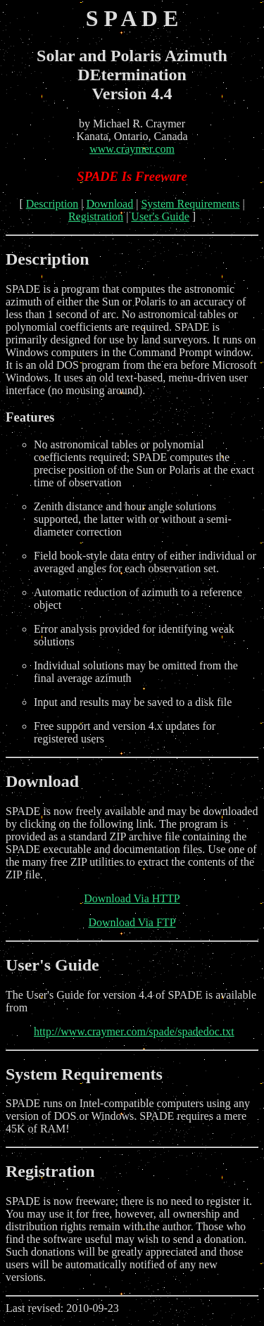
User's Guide (160, 216)
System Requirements (190, 204)
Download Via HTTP (132, 898)
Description (52, 204)
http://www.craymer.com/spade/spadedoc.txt (134, 1031)
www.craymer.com (132, 149)
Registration (95, 216)
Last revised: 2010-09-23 (132, 1254)
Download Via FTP (131, 922)
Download (110, 204)
